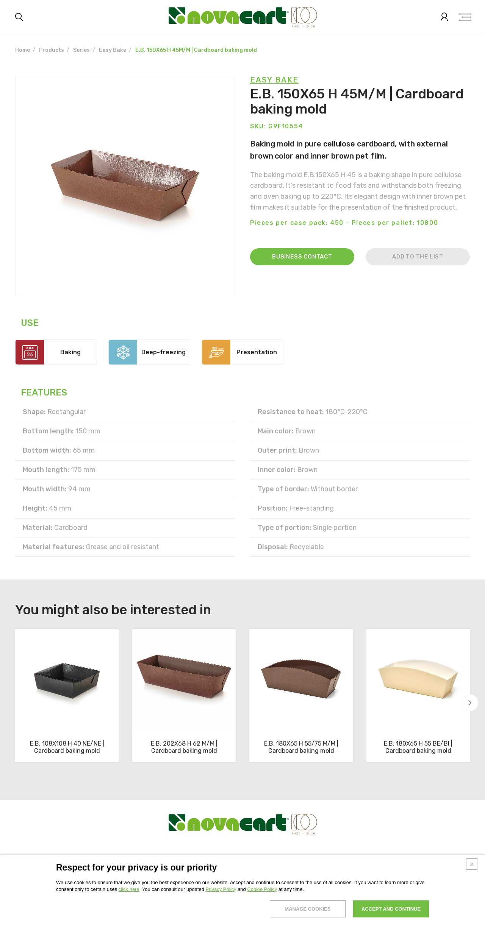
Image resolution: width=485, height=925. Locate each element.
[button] (470, 703)
